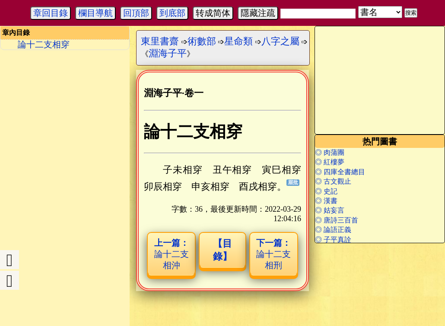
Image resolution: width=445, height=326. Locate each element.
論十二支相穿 (44, 44)
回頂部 (136, 13)
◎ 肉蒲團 (329, 152)
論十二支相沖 (171, 254)
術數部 (202, 41)
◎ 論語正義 (333, 229)
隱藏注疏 (258, 13)
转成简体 (213, 13)
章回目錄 (50, 13)
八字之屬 (280, 41)
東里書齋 (160, 41)
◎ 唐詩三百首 (336, 220)
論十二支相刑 (273, 254)
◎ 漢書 (326, 200)
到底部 (172, 13)
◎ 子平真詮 (333, 239)
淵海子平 (168, 53)
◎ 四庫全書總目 (340, 172)
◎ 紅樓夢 (329, 162)
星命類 (238, 41)
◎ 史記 (326, 191)
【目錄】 (222, 250)
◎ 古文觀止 (333, 181)
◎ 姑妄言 (329, 210)
